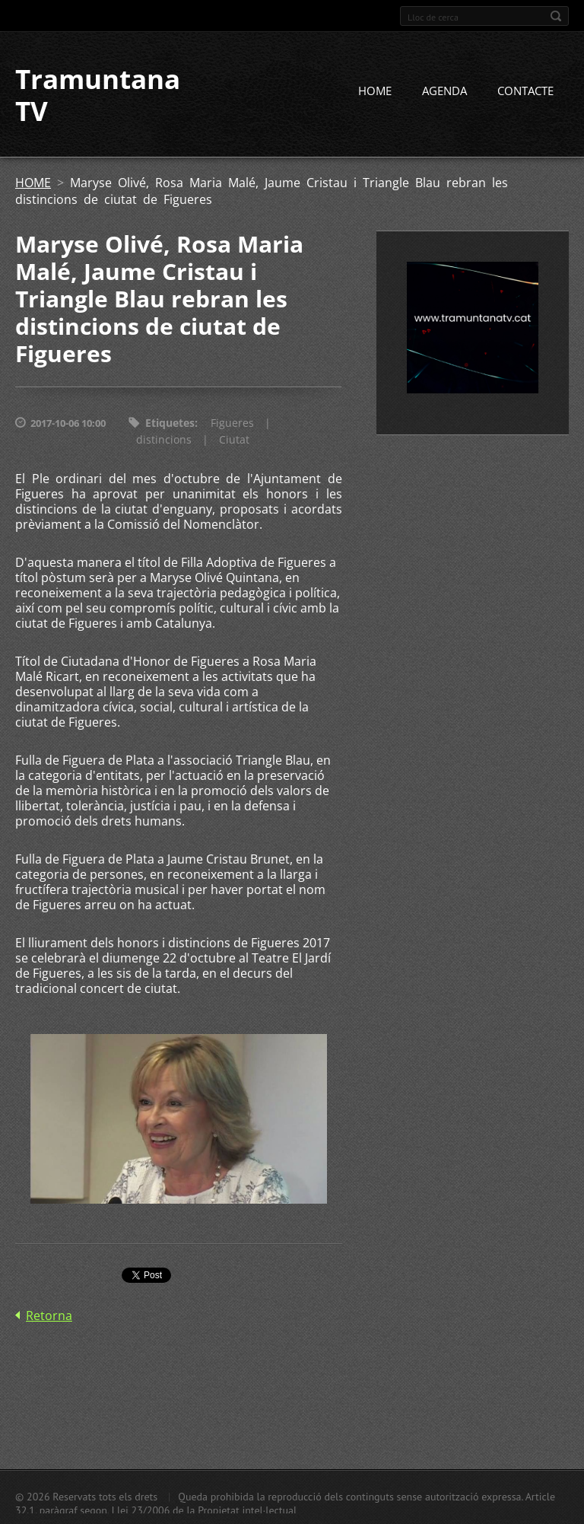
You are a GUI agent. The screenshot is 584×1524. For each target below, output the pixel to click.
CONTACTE (525, 90)
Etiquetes (170, 422)
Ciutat (234, 439)
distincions (164, 439)
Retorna (49, 1315)
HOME (375, 90)
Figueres (232, 422)
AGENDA (444, 90)
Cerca (556, 16)
